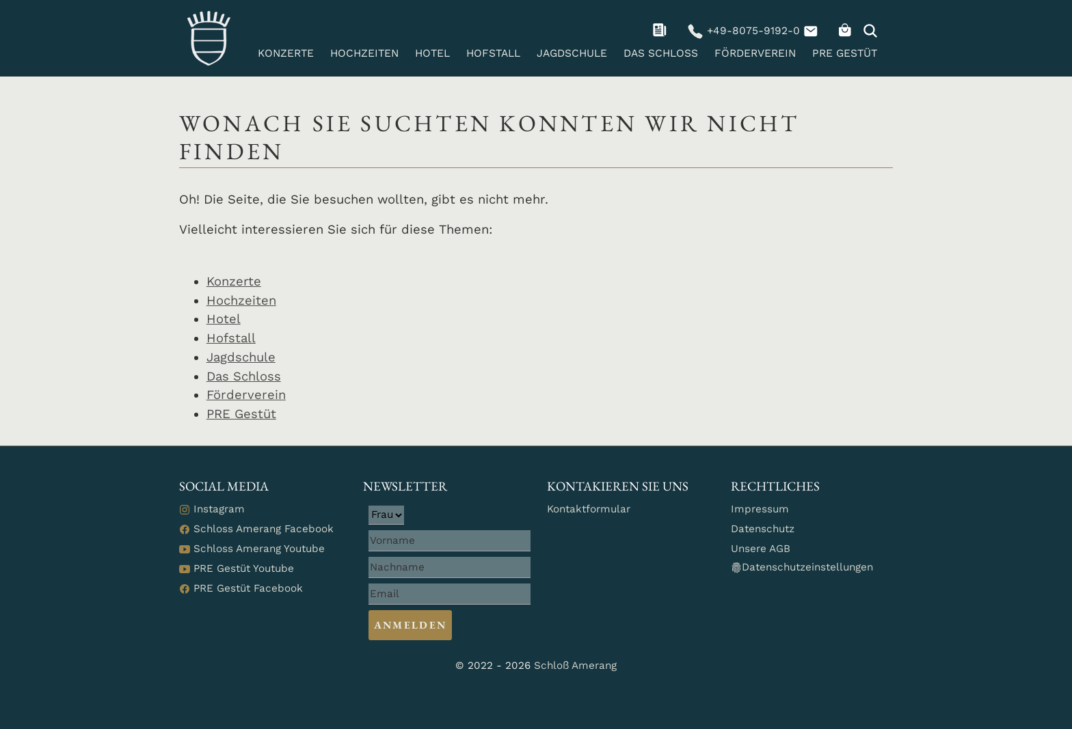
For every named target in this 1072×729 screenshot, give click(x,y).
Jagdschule (572, 53)
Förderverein (755, 53)
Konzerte (286, 53)
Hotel (432, 53)
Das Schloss (661, 53)
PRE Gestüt (844, 53)
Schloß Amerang (575, 665)
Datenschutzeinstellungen (802, 567)
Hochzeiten (364, 53)
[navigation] (661, 31)
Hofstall (493, 53)
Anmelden (410, 625)
